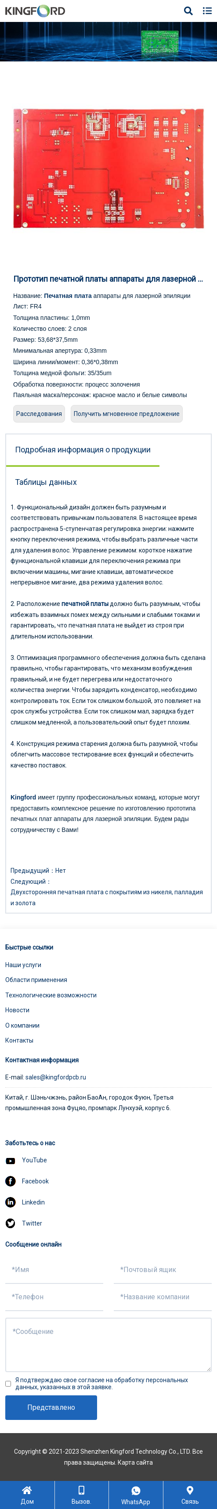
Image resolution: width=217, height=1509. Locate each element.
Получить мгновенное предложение (127, 413)
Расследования (39, 413)
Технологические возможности (51, 995)
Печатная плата (67, 295)
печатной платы (84, 603)
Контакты (19, 1040)
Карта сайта (135, 1462)
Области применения (36, 979)
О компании (22, 1025)
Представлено (51, 1407)
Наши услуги (23, 964)
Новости (17, 1010)
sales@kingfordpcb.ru (55, 1077)
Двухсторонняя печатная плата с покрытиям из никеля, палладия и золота (107, 898)
